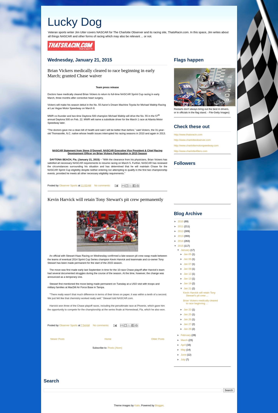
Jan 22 (188, 309)
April (183, 344)
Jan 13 (188, 278)
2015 (181, 245)
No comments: (102, 185)
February (186, 335)
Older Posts (157, 339)
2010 (181, 221)
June (184, 354)
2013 (181, 236)
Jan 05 (188, 254)
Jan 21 (188, 288)
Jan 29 (188, 329)
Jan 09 (188, 268)
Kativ (137, 405)
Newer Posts (57, 339)
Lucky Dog (75, 21)
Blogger (159, 405)
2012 (181, 231)
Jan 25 (188, 314)
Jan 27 (188, 324)
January (185, 250)
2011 (181, 226)
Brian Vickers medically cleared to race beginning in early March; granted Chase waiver (101, 73)
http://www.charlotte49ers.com (190, 151)
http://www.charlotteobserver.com (192, 139)
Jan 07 (188, 264)
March (184, 340)
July (183, 359)
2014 (181, 241)
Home (108, 339)
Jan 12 (188, 273)
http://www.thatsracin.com (188, 134)
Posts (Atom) (115, 347)
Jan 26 (188, 319)
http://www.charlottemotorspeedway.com (196, 145)
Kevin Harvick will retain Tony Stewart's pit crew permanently (105, 199)
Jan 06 (188, 259)
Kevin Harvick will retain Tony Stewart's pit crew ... (199, 294)
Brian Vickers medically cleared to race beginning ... (200, 302)
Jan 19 (188, 283)
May (183, 349)
